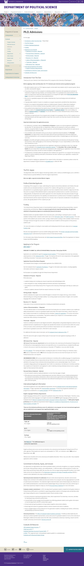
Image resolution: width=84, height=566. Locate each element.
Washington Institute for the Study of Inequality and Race (58, 472)
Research (38, 12)
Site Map (44, 557)
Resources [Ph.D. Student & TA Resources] (9, 60)
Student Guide (10, 58)
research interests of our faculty (44, 110)
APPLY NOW (27, 247)
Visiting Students (10, 62)
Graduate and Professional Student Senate (34, 535)
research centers (33, 111)
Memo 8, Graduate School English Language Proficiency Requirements (50, 400)
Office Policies (10, 56)
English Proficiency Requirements (34, 68)
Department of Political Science (30, 7)
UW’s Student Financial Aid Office (55, 237)
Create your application (61, 313)
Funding (27, 47)
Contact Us (45, 560)
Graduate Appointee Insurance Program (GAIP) (36, 531)
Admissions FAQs (41, 256)
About (64, 12)
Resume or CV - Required (32, 58)
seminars (42, 111)
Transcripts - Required (31, 62)
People (6, 12)
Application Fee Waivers (43, 267)
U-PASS (26, 533)
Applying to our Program (31, 49)
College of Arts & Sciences (63, 1)
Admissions (9, 46)
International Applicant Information (33, 66)
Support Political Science (74, 550)
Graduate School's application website (47, 147)
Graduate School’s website (50, 254)
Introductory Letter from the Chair (33, 41)
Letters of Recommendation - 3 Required (36, 60)
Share (25, 542)
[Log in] (78, 1)
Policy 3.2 (29, 442)
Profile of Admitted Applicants (32, 45)
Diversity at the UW (46, 519)
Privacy (44, 555)
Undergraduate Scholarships (12, 77)
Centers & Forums (28, 12)
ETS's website (30, 350)
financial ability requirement (49, 388)
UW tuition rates (59, 216)
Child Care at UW (28, 529)
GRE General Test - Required (33, 64)
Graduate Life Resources (31, 72)
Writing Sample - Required (32, 55)
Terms (44, 556)
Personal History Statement (56, 485)
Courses (7, 66)
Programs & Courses (16, 12)
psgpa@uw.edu (49, 161)
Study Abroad (8, 69)
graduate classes (59, 110)
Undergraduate (9, 35)
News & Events (48, 12)
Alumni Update (45, 558)
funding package (43, 390)
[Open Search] (82, 1)
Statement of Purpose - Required (34, 51)
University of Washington (11, 563)
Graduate (36, 28)
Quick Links (72, 1)
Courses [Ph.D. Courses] (9, 49)
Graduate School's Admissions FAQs (58, 332)
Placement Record (11, 44)
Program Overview (11, 42)
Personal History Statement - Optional (35, 53)
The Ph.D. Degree (29, 43)
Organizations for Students (12, 73)
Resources (57, 12)
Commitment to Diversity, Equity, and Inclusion (36, 70)
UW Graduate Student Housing (32, 527)
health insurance (70, 216)
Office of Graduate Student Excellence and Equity (49, 513)
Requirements (10, 53)
